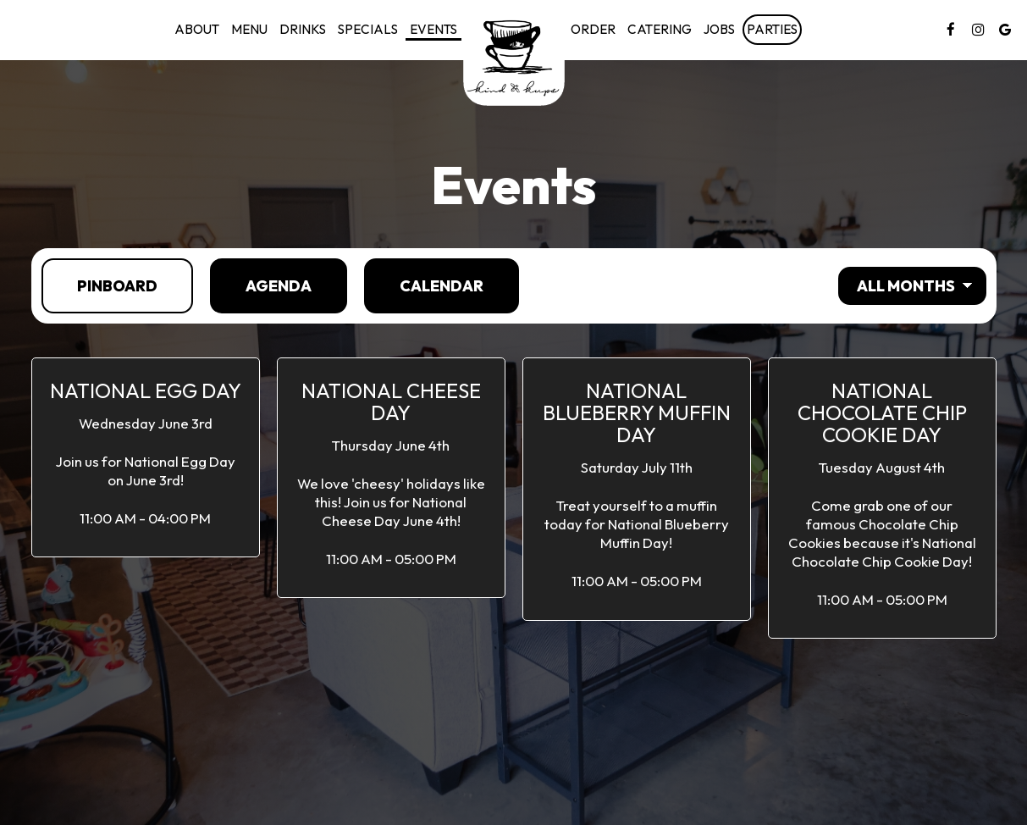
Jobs (719, 29)
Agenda (261, 285)
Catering (659, 29)
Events (433, 29)
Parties (772, 29)
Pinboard (99, 285)
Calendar (423, 285)
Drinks (302, 29)
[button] (145, 457)
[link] (514, 55)
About (196, 29)
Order (593, 29)
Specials (368, 29)
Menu (249, 29)
